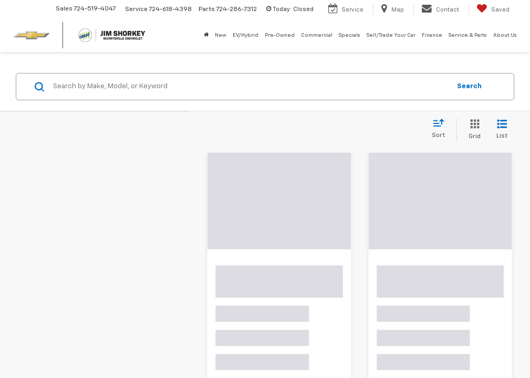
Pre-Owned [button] (280, 35)
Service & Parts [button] (468, 35)
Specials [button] (349, 35)
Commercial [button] (316, 35)
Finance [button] (432, 35)
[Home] (206, 35)
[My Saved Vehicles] (493, 9)
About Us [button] (505, 35)
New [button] (220, 35)
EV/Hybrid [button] (245, 35)
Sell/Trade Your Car (391, 35)
